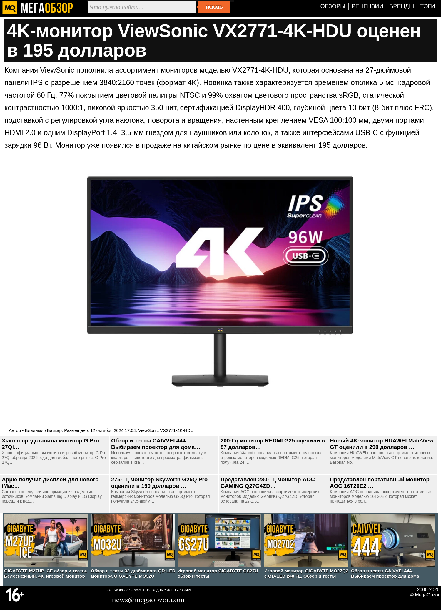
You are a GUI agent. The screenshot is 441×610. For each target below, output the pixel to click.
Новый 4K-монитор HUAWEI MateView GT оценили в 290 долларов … (381, 443)
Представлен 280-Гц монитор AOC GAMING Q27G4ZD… (267, 482)
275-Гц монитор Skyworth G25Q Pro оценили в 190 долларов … (159, 482)
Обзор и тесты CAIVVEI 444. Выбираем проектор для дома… (155, 443)
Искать (214, 7)
